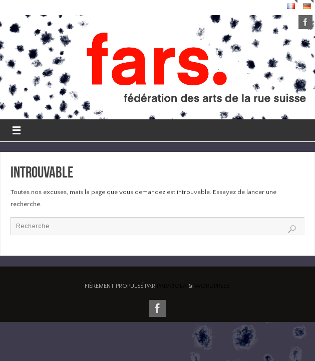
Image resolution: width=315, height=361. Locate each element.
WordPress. (212, 286)
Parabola (172, 286)
